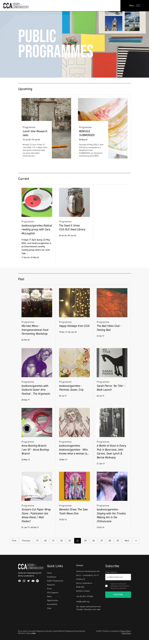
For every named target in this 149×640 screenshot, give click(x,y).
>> (136, 540)
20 (45, 540)
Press (49, 588)
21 (53, 540)
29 (118, 540)
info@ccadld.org (82, 601)
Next (127, 540)
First (14, 540)
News (49, 596)
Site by (31, 633)
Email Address (111, 572)
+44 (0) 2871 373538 (84, 596)
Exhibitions (51, 577)
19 (37, 540)
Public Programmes (55, 580)
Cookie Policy (126, 633)
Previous (26, 540)
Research (51, 584)
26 (93, 540)
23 (69, 540)
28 (110, 540)
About (49, 573)
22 (61, 540)
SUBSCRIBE (118, 594)
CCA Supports (52, 592)
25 (85, 540)
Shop (49, 608)
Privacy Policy (125, 631)
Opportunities (52, 600)
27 (102, 540)
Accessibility (52, 604)
